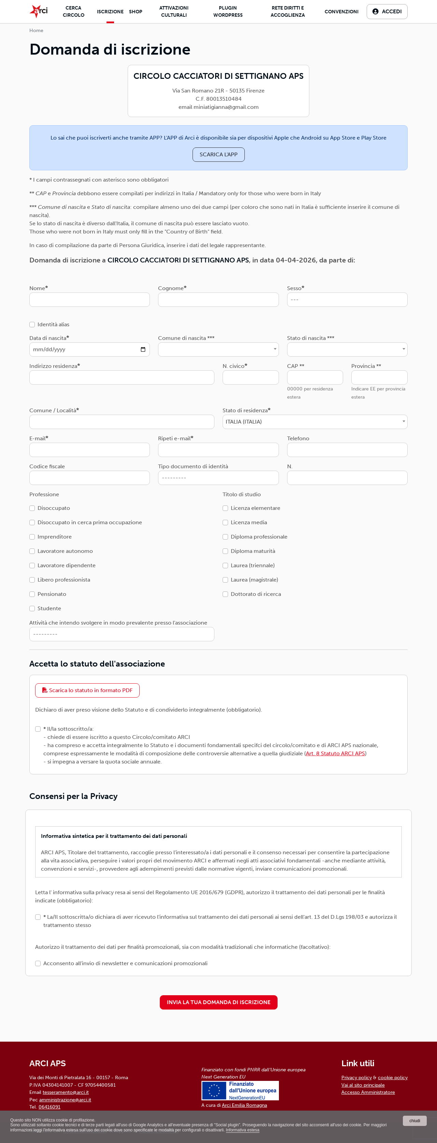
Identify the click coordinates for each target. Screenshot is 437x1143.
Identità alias (53, 324)
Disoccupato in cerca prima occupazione (90, 522)
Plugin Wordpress (228, 11)
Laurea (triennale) (253, 565)
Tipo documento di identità (193, 466)
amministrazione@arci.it (65, 1100)
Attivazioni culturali (173, 11)
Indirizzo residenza (53, 366)
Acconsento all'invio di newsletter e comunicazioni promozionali (125, 963)
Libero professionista (64, 579)
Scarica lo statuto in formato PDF (87, 690)
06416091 (49, 1107)
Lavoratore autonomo (65, 551)
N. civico (233, 366)
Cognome (171, 288)
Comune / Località (52, 410)
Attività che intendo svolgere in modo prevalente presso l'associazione (118, 622)
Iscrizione (110, 12)
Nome (37, 288)
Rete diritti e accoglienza (288, 11)
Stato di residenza (245, 410)
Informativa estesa (242, 1130)
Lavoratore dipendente (67, 565)
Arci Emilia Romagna (244, 1105)
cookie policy (393, 1077)
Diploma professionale (259, 536)
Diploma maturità (253, 551)
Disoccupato (54, 508)
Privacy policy (356, 1077)
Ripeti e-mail (174, 438)
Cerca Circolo (73, 11)
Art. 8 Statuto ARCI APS (335, 753)
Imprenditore (55, 536)
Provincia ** (366, 366)
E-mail (37, 438)
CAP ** (295, 366)
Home (36, 30)
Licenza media (249, 522)
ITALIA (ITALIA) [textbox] (244, 421)
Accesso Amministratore (368, 1092)
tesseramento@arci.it (66, 1092)
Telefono (298, 438)
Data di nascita (47, 338)
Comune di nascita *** (186, 338)
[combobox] (218, 349)
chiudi (414, 1120)
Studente (49, 608)
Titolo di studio (242, 494)
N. (290, 466)
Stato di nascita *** (310, 338)
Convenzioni (341, 12)
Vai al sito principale (363, 1085)
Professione (44, 494)
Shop (135, 12)
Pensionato (52, 594)
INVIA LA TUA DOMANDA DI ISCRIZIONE (218, 1002)
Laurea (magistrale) (254, 579)
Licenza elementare (255, 508)
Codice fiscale (47, 466)
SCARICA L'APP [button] (219, 154)
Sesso (294, 288)
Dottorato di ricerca (256, 594)
